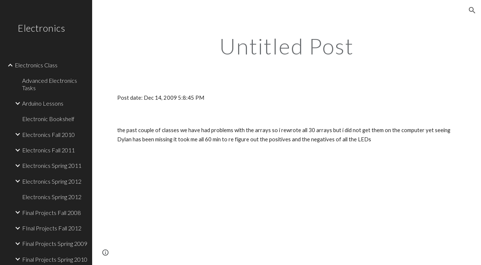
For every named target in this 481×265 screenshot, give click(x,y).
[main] (286, 46)
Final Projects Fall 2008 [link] (51, 212)
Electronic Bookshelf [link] (48, 118)
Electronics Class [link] (36, 64)
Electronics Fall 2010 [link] (48, 134)
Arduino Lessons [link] (42, 103)
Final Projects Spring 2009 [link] (54, 243)
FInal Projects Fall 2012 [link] (51, 228)
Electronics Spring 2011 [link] (51, 165)
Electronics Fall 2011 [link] (48, 149)
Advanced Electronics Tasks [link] (49, 84)
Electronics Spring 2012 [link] (51, 181)
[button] (472, 10)
